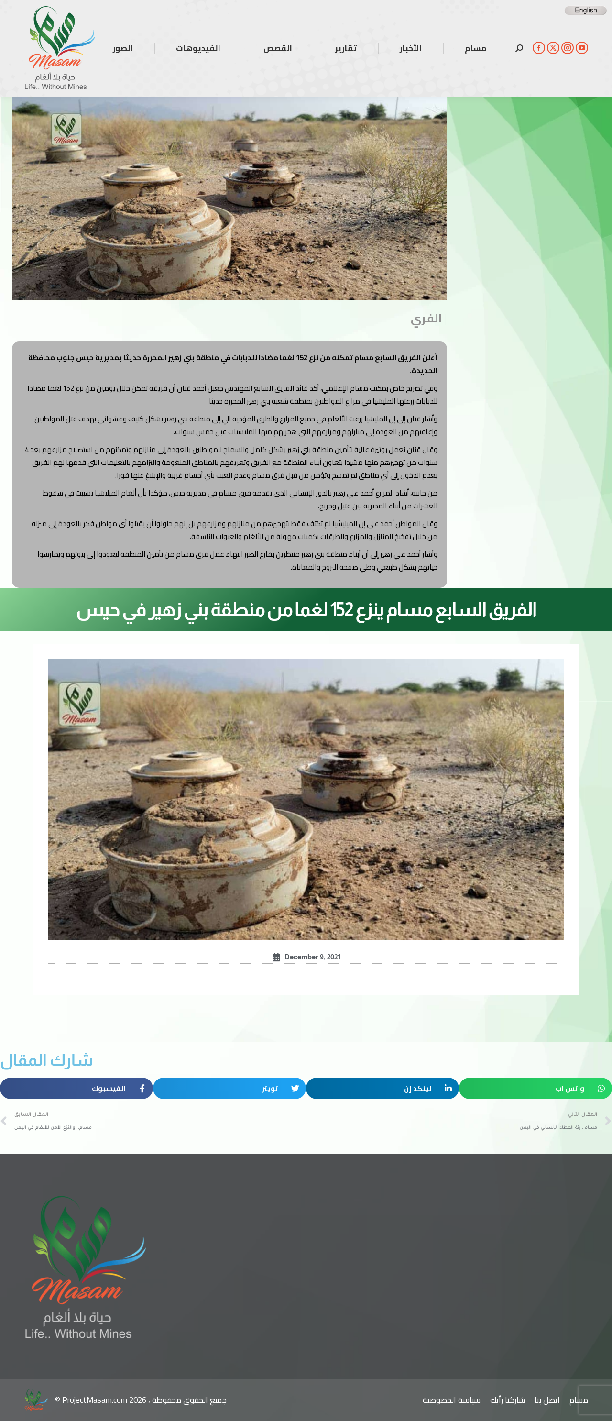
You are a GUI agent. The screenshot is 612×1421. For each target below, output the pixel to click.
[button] (535, 1088)
